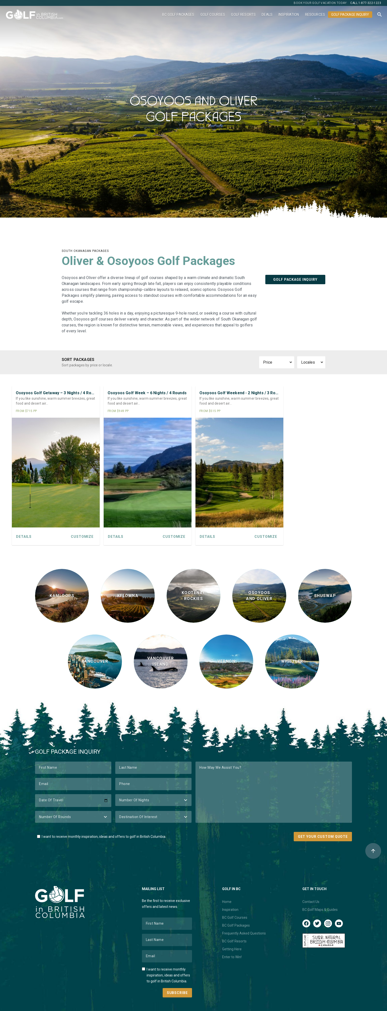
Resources (315, 15)
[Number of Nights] (153, 800)
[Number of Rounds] (73, 817)
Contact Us (310, 902)
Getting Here (232, 949)
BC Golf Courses (234, 917)
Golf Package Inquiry (350, 15)
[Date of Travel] (73, 800)
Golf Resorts (243, 15)
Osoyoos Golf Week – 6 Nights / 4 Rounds (147, 393)
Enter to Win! (232, 957)
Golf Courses (212, 15)
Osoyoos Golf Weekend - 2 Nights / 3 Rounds (239, 393)
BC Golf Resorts (234, 941)
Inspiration (288, 15)
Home (227, 902)
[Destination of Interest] (153, 817)
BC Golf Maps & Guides (320, 910)
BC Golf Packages (178, 15)
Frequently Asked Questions (244, 933)
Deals (267, 15)
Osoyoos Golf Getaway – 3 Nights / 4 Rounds (56, 393)
